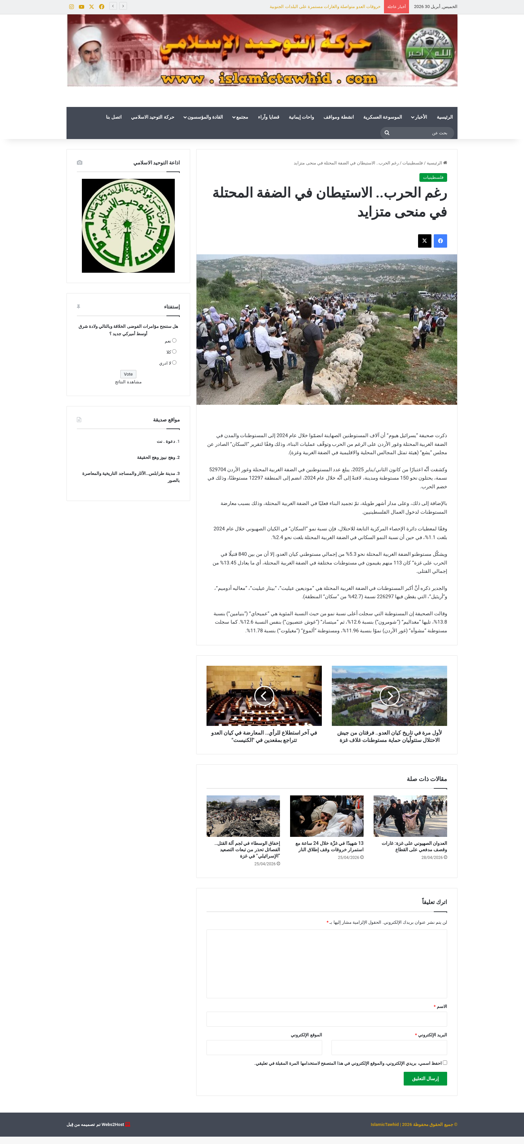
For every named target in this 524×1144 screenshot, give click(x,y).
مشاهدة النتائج (128, 381)
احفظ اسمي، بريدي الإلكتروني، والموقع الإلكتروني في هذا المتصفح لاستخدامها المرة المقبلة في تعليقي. (348, 1070)
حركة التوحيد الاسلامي (152, 117)
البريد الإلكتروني (431, 1042)
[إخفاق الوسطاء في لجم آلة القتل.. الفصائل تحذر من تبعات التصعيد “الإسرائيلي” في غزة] (243, 823)
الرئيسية (445, 117)
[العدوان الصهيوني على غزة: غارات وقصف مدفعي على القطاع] (410, 823)
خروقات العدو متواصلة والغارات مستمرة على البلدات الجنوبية (325, 6)
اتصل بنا (113, 117)
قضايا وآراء (268, 117)
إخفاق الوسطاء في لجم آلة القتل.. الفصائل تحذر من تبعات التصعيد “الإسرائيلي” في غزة (247, 857)
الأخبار (421, 117)
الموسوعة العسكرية (382, 117)
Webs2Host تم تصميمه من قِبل (95, 1131)
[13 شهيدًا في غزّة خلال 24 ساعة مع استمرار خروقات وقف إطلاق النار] (327, 823)
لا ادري (165, 363)
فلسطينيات (412, 162)
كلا (168, 352)
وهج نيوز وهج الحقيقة (156, 457)
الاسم (440, 1013)
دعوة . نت (166, 441)
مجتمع (242, 117)
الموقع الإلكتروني (306, 1042)
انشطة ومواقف (338, 117)
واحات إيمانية (301, 117)
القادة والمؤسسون (205, 117)
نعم (168, 341)
